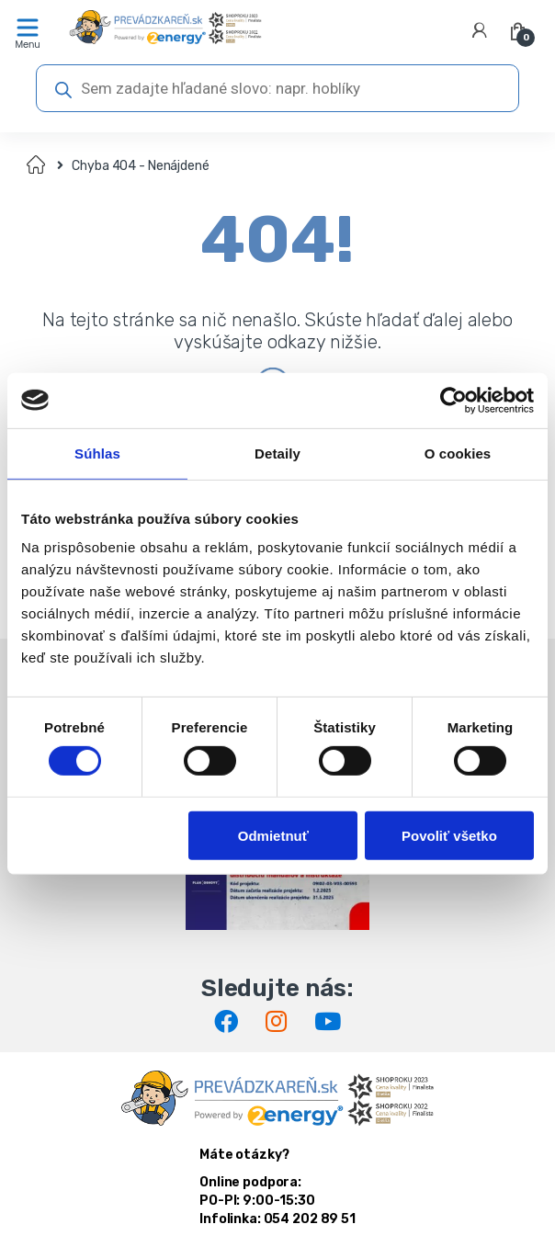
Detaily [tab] (277, 452)
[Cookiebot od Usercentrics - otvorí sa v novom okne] (453, 400)
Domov (37, 166)
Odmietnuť (273, 835)
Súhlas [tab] (97, 452)
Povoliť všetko (449, 835)
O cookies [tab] (458, 452)
